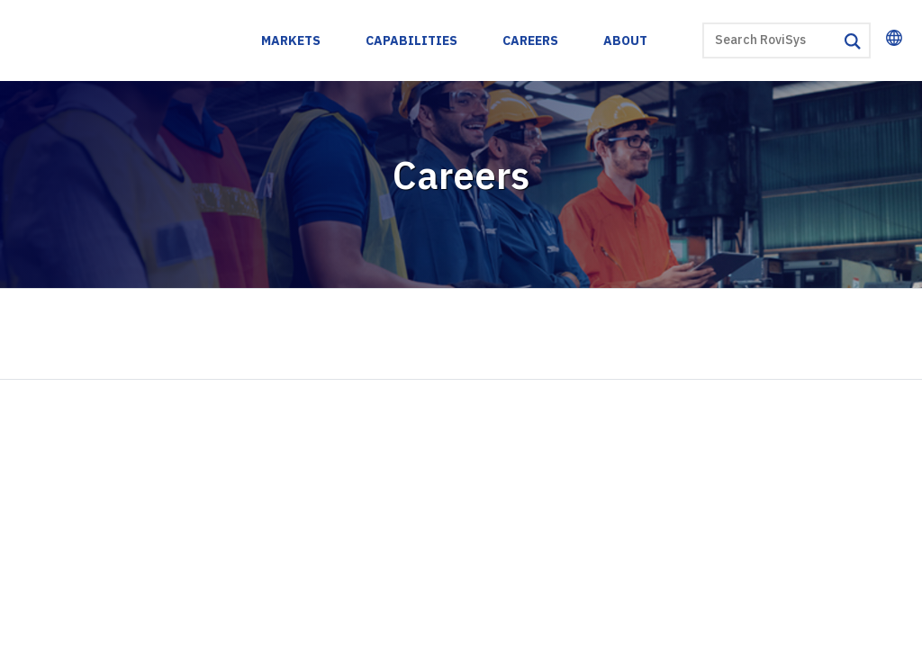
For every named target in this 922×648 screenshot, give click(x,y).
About (626, 40)
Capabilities (412, 40)
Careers (531, 40)
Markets (291, 40)
